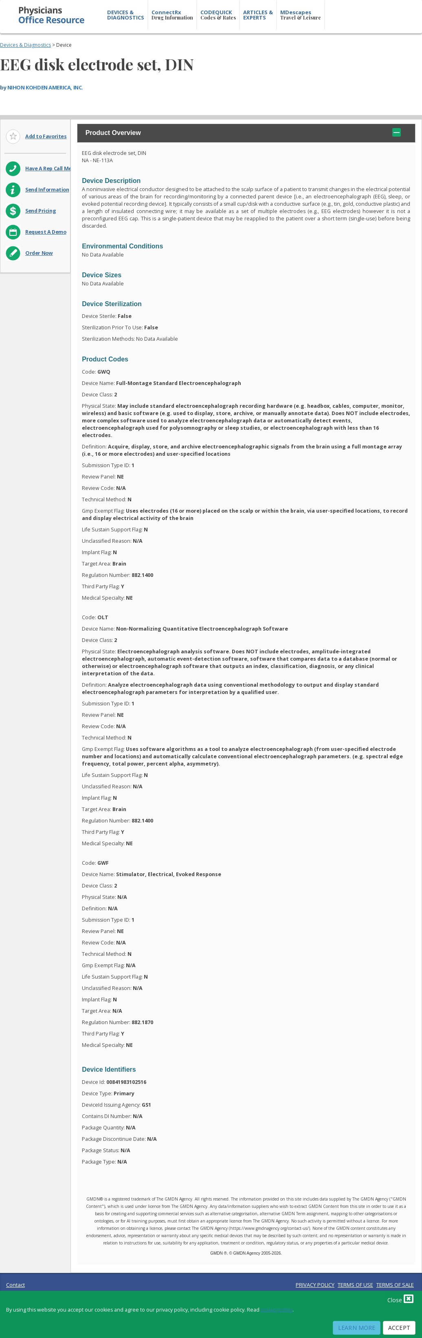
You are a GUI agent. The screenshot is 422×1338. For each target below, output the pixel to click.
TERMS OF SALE (395, 1284)
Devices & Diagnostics (25, 44)
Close (400, 1298)
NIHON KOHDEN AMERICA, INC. (45, 87)
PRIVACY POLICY (315, 1284)
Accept (399, 1327)
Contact (15, 1284)
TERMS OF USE (355, 1284)
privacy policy (276, 1309)
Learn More (356, 1327)
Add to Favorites (46, 136)
